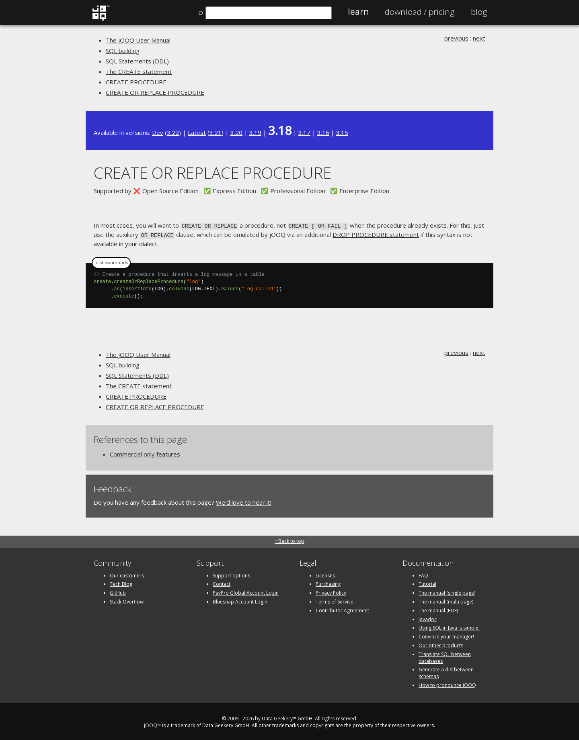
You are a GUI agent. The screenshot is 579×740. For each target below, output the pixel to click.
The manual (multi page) (446, 600)
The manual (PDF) (438, 608)
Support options (231, 574)
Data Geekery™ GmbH (287, 716)
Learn (358, 11)
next (479, 38)
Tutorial (427, 582)
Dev (157, 132)
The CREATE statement (139, 71)
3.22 (173, 132)
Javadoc (428, 617)
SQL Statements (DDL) (137, 61)
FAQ (423, 574)
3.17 (304, 132)
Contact (221, 582)
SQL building (123, 51)
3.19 (255, 132)
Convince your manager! (446, 635)
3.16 (323, 132)
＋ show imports (111, 261)
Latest (197, 132)
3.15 (342, 132)
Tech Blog (121, 582)
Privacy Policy (331, 591)
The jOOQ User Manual (138, 40)
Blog (479, 11)
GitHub (118, 591)
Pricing (420, 11)
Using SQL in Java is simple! (449, 626)
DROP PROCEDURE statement (376, 234)
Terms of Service (334, 600)
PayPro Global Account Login (246, 591)
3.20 (236, 132)
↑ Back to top (289, 539)
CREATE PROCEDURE (136, 82)
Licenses (325, 574)
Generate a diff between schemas (446, 672)
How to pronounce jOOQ (447, 683)
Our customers (127, 574)
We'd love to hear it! (243, 501)
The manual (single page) (447, 591)
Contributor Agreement (342, 608)
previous (456, 38)
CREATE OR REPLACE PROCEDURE (155, 92)
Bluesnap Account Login (240, 600)
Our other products (441, 643)
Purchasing (328, 582)
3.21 (215, 132)
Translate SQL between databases (445, 656)
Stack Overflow (127, 600)
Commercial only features (145, 452)
